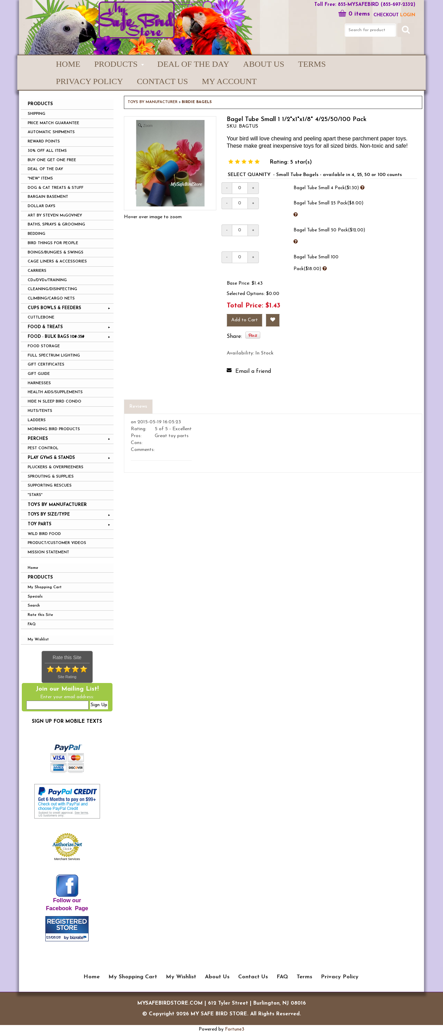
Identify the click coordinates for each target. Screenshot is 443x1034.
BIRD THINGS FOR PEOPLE (53, 243)
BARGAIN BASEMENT (48, 197)
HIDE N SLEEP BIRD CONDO (54, 402)
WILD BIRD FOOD (44, 534)
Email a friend (253, 371)
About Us (263, 63)
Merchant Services (67, 859)
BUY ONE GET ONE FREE (52, 160)
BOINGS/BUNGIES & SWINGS (55, 253)
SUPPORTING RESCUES (50, 486)
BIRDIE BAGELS (197, 102)
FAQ (32, 624)
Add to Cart (244, 320)
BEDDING (36, 234)
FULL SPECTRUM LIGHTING (54, 356)
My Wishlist (38, 639)
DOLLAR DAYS (41, 206)
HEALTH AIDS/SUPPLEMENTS (55, 392)
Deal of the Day (193, 63)
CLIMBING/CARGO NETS (51, 299)
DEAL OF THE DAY (45, 169)
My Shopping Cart (45, 587)
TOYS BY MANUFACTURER (57, 504)
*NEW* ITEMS (40, 179)
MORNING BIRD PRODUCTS (54, 429)
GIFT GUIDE (39, 374)
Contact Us (162, 81)
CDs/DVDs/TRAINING (47, 280)
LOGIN (407, 15)
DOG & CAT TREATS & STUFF (55, 188)
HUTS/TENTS (40, 411)
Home (68, 63)
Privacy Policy (89, 81)
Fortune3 (234, 1029)
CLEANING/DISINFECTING (52, 289)
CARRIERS (37, 271)
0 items (354, 14)
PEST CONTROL (43, 448)
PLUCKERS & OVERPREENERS (55, 467)
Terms (312, 63)
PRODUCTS (115, 63)
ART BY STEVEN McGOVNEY (55, 216)
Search (34, 606)
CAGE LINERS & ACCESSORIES (57, 262)
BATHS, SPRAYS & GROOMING (56, 225)
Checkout (386, 15)
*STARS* (35, 495)
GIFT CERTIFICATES (46, 365)
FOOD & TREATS (45, 327)
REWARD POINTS (44, 142)
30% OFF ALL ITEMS (47, 151)
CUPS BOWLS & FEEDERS (54, 308)
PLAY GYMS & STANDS (51, 458)
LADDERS (37, 420)
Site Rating (67, 677)
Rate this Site (40, 615)
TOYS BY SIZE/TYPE (49, 515)
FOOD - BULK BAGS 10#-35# (56, 337)
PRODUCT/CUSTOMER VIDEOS (57, 543)
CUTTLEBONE (41, 318)
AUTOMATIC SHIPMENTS (51, 132)
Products (40, 577)
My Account (229, 81)
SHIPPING (36, 114)
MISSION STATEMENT (48, 552)
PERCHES (38, 439)
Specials (35, 597)
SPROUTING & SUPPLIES (51, 477)
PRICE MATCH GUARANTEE (53, 123)
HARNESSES (39, 383)
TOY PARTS (39, 524)
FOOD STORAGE (44, 346)
